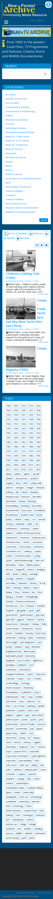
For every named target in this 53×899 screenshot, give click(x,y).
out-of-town (19, 706)
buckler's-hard (27, 515)
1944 (38, 424)
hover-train (41, 633)
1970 (8, 451)
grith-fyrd (10, 619)
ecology (9, 578)
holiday (35, 624)
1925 (16, 410)
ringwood (23, 746)
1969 (38, 446)
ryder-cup (24, 765)
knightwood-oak (13, 651)
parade (41, 706)
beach (25, 492)
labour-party (29, 651)
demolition (11, 565)
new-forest (11, 701)
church (26, 542)
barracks (40, 487)
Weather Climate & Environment (22, 207)
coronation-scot (13, 551)
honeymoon (27, 628)
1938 (31, 419)
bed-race (26, 496)
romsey (41, 746)
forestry (9, 601)
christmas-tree (38, 537)
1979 (23, 455)
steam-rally (28, 792)
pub (31, 728)
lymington (10, 665)
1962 (23, 442)
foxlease (30, 605)
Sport (8, 182)
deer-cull (39, 560)
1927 (31, 410)
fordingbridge (32, 596)
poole (33, 719)
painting (31, 706)
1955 (8, 437)
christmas (24, 537)
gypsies (20, 619)
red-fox (17, 742)
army (18, 483)
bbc (17, 492)
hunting (22, 637)
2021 (31, 469)
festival (25, 592)
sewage (20, 778)
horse (38, 628)
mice (29, 678)
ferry (17, 592)
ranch (8, 742)
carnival (41, 519)
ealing (24, 574)
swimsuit (35, 801)
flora (40, 592)
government (11, 615)
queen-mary (11, 733)
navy (30, 696)
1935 (8, 419)
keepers (18, 646)
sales (8, 769)
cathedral (20, 524)
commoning (24, 546)
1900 (8, 405)
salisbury (18, 769)
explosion (22, 583)
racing (22, 737)
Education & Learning (16, 119)
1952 (23, 433)
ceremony (24, 528)
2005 (16, 465)
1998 (31, 460)
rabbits (23, 733)
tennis (29, 806)
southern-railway (35, 787)
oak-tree (31, 701)
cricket (9, 555)
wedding (38, 828)
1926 (23, 410)
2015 (8, 469)
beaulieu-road (12, 496)
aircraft (36, 474)
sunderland (11, 801)
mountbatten (12, 692)
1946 (16, 428)
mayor (21, 678)
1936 (16, 419)
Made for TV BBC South (17, 136)
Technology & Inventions (18, 186)
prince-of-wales (28, 724)
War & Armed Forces (15, 203)
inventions (41, 637)
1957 (23, 437)
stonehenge (36, 797)
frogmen (10, 610)
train (42, 810)
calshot (18, 519)
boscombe (37, 505)
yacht (23, 837)
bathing (9, 492)
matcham (10, 678)
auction (9, 487)
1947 (23, 428)
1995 (8, 460)
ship (29, 778)
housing (29, 633)
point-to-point (12, 719)
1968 (31, 446)
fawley (9, 592)
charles (35, 528)
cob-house (37, 542)
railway (36, 737)
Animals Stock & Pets (16, 98)
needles (39, 696)
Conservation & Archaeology (20, 111)
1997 (23, 460)
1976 (8, 455)
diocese (9, 569)
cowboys (28, 551)
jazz (40, 642)
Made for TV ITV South (17, 140)
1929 (8, 414)
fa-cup (42, 583)
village (23, 824)
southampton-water (15, 787)
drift (8, 574)
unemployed (18, 819)
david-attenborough (24, 560)
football (19, 596)
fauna (35, 587)
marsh (30, 674)
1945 (8, 428)
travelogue (28, 815)
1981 (38, 455)
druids (15, 574)
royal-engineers (38, 756)
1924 (8, 410)
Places (8, 165)
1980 (31, 455)
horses (9, 633)
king (27, 646)
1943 (31, 424)
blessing (31, 501)
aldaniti (9, 478)
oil (39, 701)
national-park (12, 696)
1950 (8, 433)
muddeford (26, 692)
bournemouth (12, 510)
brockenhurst (12, 515)
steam (17, 792)
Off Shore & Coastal (15, 157)
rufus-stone (11, 765)
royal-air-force (20, 751)
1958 (31, 437)
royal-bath (34, 751)
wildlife (19, 833)
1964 (38, 442)
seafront (32, 774)
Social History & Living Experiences (23, 178)
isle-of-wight (11, 642)
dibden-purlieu (33, 565)
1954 (38, 433)
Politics (9, 170)
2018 (23, 469)
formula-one (12, 605)
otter (8, 706)
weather (28, 828)
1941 (16, 424)
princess (41, 724)
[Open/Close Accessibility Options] (48, 4)
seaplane (10, 778)
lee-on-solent (24, 660)
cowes (38, 551)
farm (8, 587)
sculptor (21, 774)
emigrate (30, 578)
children (9, 533)
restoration (11, 746)
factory (33, 583)
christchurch (11, 537)
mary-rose (40, 674)
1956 (16, 437)
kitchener (36, 646)
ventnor (30, 819)
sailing (34, 765)
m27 (31, 665)
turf (7, 819)
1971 (16, 451)
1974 (38, 451)
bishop (22, 501)
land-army (30, 656)
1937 (23, 419)
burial (39, 515)
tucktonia (40, 815)
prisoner (10, 728)
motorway (28, 687)
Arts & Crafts (12, 102)
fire (33, 592)
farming (16, 587)
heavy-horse (11, 624)
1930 (16, 414)
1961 (16, 442)
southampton (22, 783)
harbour (30, 619)
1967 (23, 446)
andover (34, 478)
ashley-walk (36, 483)
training (9, 815)
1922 (38, 405)
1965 (8, 446)
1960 (8, 442)
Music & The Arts (14, 149)
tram (18, 815)
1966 (16, 446)
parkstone (10, 710)
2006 (23, 465)
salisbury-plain (31, 769)
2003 (8, 465)
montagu (25, 683)
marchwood (24, 669)
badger (30, 487)
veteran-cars (12, 824)
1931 (23, 414)
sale (42, 765)
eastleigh (34, 574)
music (37, 692)
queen (39, 728)
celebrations (11, 528)
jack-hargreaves (27, 642)
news (21, 701)
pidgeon (9, 715)
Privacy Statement (26, 892)
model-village (12, 683)
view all (44, 220)
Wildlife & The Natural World (20, 212)
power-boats (12, 724)
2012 (38, 465)
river (33, 746)
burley (9, 519)
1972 (23, 451)
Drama (8, 115)
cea (36, 524)
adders (18, 474)
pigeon (19, 715)
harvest (40, 619)
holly (44, 624)
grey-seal (40, 615)
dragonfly (20, 569)
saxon (43, 769)
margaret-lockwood (15, 674)
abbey (9, 474)
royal (8, 751)
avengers (20, 487)
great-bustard (26, 615)
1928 (38, 410)
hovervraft (11, 637)
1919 (31, 405)
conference (38, 546)
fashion (26, 587)
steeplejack (11, 797)
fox (21, 605)
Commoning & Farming (17, 107)
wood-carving (12, 837)
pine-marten (37, 715)
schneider (10, 774)
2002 (38, 460)
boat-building (12, 505)
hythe (30, 637)
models (37, 678)
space (8, 792)
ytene (31, 837)
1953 (31, 433)
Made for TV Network (16, 144)
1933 (31, 414)
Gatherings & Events (16, 128)
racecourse (11, 737)
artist (25, 483)
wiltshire (29, 833)
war (19, 828)
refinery (27, 742)
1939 (38, 419)
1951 (16, 433)
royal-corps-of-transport (17, 756)
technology (18, 806)
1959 (38, 437)
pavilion (21, 710)
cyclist (9, 560)
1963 (31, 442)
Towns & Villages (14, 190)
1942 (23, 424)
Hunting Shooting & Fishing (19, 132)
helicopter (24, 624)
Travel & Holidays (14, 199)
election (19, 578)
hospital (18, 633)
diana (21, 565)
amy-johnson (22, 478)
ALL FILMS (10, 94)
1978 (16, 455)
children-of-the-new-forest (28, 533)
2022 (38, 469)
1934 (38, 414)
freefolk (40, 605)
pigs (27, 715)
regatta (37, 742)
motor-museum (13, 687)
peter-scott (33, 710)
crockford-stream (23, 555)
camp (26, 519)
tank (8, 806)
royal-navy (11, 760)
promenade (22, 728)
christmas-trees (13, 542)
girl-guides (21, 610)
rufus (36, 760)
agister (27, 474)
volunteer (10, 828)
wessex (9, 833)
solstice (9, 783)
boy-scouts (27, 510)
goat (31, 610)
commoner (11, 546)
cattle (29, 524)
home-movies (12, 628)
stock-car (23, 797)
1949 (38, 428)
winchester (40, 833)
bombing (25, 505)
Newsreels (10, 153)
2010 (31, 465)
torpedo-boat (30, 810)
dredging (41, 569)
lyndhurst (22, 665)
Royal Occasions (13, 174)
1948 (31, 428)
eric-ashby (10, 583)
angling (9, 483)
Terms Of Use (44, 892)
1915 (23, 405)
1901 (16, 405)
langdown (10, 660)
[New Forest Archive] (26, 10)
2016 (16, 469)
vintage (32, 824)
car (33, 519)
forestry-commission (25, 601)
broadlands (40, 510)
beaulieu (34, 492)
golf (38, 610)
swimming (23, 801)
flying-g (9, 596)
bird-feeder (11, 501)
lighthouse (38, 660)
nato (23, 696)
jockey (9, 646)
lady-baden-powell (14, 656)
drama (31, 569)
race (31, 733)
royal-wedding (25, 760)
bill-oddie (37, 496)
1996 (16, 460)
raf (29, 737)
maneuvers (11, 669)
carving (9, 524)
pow (41, 719)
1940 (8, 424)
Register (40, 20)
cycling (37, 555)
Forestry (9, 123)
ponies (25, 719)
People (8, 161)
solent (37, 778)
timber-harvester (13, 810)
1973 (31, 451)
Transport (10, 195)
